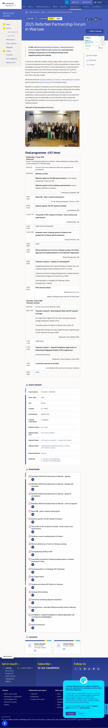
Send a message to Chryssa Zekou (64, 649)
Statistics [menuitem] (55, 6)
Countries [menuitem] (85, 6)
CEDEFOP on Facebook (76, 669)
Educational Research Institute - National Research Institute (60, 80)
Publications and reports (38, 690)
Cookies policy (50, 719)
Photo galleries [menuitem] (11, 59)
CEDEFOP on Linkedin (89, 669)
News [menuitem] (8, 24)
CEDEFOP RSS (98, 669)
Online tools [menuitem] (63, 6)
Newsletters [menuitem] (10, 40)
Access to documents (39, 719)
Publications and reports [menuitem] (42, 6)
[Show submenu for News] (4, 24)
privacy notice (85, 708)
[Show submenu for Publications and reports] (49, 6)
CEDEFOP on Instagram (94, 669)
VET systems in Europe (48, 448)
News (58, 694)
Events (43, 12)
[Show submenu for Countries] (89, 6)
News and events (34, 12)
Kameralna (75, 292)
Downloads (92, 60)
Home (26, 12)
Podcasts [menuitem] (9, 55)
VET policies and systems (49, 440)
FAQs (2, 719)
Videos (59, 705)
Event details (92, 55)
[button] (87, 19)
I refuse (80, 713)
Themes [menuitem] (30, 6)
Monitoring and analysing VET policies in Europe (56, 446)
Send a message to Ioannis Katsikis (35, 650)
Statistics (6, 705)
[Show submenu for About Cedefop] (100, 6)
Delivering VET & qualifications (13, 696)
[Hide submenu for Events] (4, 28)
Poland (46, 427)
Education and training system (52, 461)
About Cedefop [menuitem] (96, 6)
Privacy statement (61, 719)
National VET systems (65, 440)
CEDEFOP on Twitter (80, 669)
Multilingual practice (26, 719)
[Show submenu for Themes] (32, 6)
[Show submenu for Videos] (4, 51)
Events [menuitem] (8, 28)
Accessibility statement (12, 719)
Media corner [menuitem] (11, 62)
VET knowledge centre (10, 699)
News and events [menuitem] (74, 6)
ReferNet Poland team (53, 50)
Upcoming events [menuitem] (13, 32)
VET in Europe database (48, 433)
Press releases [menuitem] (11, 43)
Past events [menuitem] (11, 36)
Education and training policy (51, 459)
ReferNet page (71, 100)
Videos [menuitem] (8, 51)
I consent (71, 714)
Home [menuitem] (23, 6)
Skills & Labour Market (10, 694)
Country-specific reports (38, 699)
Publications (34, 694)
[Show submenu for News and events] (79, 6)
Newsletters (60, 699)
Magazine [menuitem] (9, 47)
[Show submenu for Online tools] (67, 6)
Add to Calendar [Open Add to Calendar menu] (96, 31)
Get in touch (9, 664)
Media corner (61, 707)
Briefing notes (35, 696)
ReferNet (43, 453)
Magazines (60, 702)
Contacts (91, 65)
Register (88, 2)
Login (77, 2)
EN (33, 479)
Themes (5, 690)
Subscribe (44, 664)
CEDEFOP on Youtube (85, 669)
